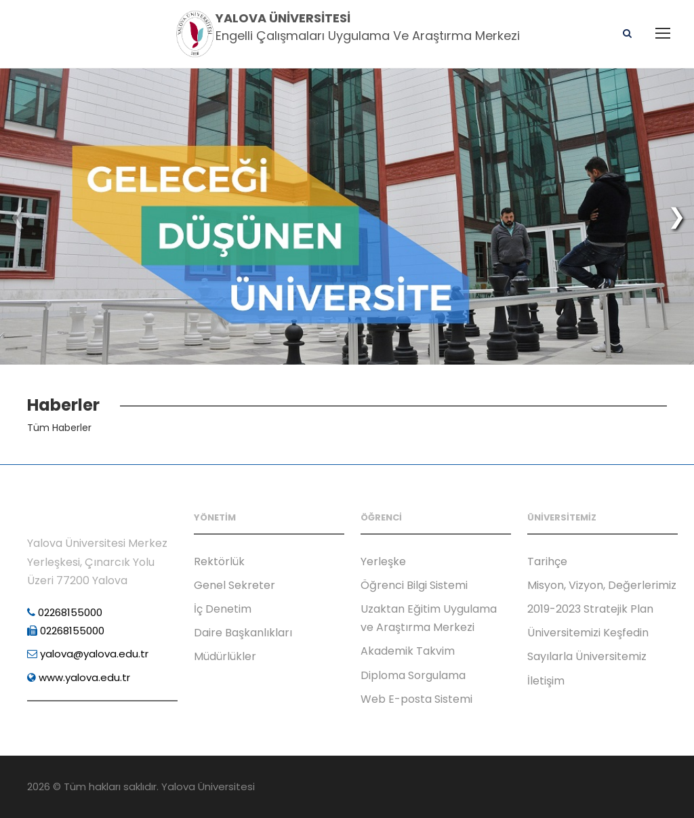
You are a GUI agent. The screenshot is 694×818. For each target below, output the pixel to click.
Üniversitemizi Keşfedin (588, 632)
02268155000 (64, 612)
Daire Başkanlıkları (243, 632)
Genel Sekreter (234, 585)
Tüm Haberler (59, 427)
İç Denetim (222, 609)
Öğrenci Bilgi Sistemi (414, 585)
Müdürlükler (225, 656)
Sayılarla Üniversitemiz (587, 656)
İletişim (546, 681)
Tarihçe (547, 561)
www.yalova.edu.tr (78, 677)
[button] (676, 216)
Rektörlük (219, 561)
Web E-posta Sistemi (416, 699)
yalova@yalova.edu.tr (87, 654)
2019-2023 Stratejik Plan (590, 609)
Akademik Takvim (408, 651)
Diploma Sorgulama (413, 675)
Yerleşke (383, 561)
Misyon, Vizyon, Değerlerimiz (601, 585)
